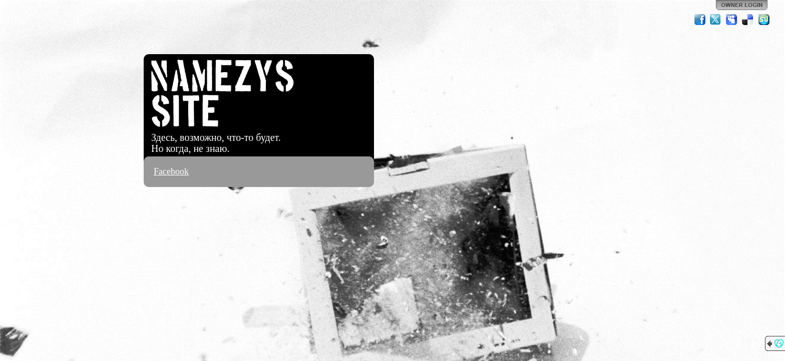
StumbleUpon (764, 20)
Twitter (716, 20)
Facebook (171, 171)
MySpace (732, 20)
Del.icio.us (748, 20)
